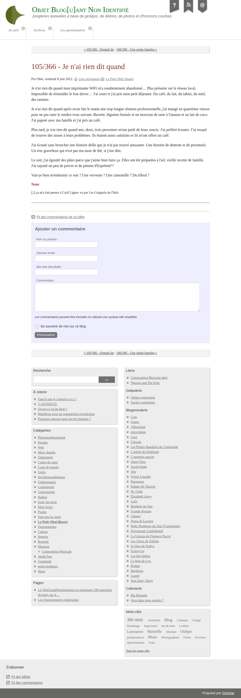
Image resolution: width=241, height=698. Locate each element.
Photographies (170, 637)
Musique (43, 546)
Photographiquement (51, 437)
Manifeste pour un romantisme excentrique (66, 414)
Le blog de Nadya (142, 546)
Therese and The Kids (145, 383)
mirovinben (138, 432)
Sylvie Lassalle (141, 476)
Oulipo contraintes (143, 397)
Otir (133, 471)
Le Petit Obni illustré (120, 79)
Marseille (154, 631)
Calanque (182, 620)
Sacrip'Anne (139, 467)
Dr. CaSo (137, 491)
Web (41, 447)
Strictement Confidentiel (147, 531)
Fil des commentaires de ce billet (60, 217)
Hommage (133, 626)
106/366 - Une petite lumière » (136, 49)
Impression (150, 626)
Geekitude (45, 561)
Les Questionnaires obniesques (58, 600)
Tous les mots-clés (137, 651)
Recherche (42, 370)
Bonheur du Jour (142, 506)
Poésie (42, 512)
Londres (184, 626)
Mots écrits (45, 507)
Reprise (43, 537)
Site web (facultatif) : (49, 267)
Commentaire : (45, 280)
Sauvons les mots (49, 517)
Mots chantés (46, 452)
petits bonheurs (48, 566)
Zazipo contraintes (143, 402)
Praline (135, 566)
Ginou (135, 422)
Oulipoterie (45, 457)
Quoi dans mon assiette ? (147, 600)
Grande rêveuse (141, 511)
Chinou (135, 516)
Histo (41, 571)
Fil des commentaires (27, 683)
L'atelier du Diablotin (145, 452)
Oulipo (186, 631)
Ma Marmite (139, 595)
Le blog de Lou (141, 561)
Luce (134, 437)
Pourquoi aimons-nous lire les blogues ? (64, 419)
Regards (43, 541)
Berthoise (137, 571)
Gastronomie (46, 492)
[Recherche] (65, 380)
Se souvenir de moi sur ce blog (63, 326)
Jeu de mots (168, 626)
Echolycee (137, 551)
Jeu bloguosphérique (51, 477)
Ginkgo (196, 620)
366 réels (135, 619)
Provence (200, 637)
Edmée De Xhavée (143, 486)
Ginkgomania (47, 482)
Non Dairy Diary (142, 581)
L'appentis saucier (142, 457)
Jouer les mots (47, 502)
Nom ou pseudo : (47, 239)
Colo (134, 417)
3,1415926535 (47, 404)
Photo (152, 637)
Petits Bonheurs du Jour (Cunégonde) (155, 526)
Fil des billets (20, 677)
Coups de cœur (48, 462)
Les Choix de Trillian (145, 541)
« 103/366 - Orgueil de (99, 49)
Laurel (135, 576)
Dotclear (228, 693)
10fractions (138, 427)
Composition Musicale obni (149, 378)
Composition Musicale (57, 551)
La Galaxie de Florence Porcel (151, 536)
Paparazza (137, 481)
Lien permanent (89, 79)
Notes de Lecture (142, 521)
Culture (43, 532)
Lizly (134, 501)
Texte (152, 642)
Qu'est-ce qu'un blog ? (52, 409)
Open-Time (138, 462)
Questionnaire (47, 527)
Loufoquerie (46, 487)
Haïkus (42, 497)
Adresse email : (46, 253)
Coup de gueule (48, 467)
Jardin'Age (45, 556)
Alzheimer (154, 620)
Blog (168, 619)
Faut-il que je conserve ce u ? (57, 399)
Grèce (42, 472)
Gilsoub (136, 442)
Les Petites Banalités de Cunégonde (154, 447)
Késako (43, 442)
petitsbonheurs (135, 637)
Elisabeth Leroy (141, 496)
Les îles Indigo (140, 556)
